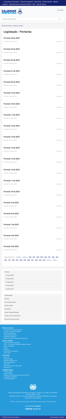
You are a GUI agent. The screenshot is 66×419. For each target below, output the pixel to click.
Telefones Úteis (8, 373)
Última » (55, 260)
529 (41, 257)
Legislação (5, 4)
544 (44, 260)
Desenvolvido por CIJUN (56, 417)
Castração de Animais (10, 336)
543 (40, 260)
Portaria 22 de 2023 (12, 60)
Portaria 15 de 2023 (12, 137)
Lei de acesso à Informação (11, 1)
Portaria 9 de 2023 (11, 203)
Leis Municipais (8, 295)
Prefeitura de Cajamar (12, 12)
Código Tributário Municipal (11, 312)
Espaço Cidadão (8, 341)
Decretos (6, 298)
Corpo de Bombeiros (9, 378)
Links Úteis (6, 355)
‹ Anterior (24, 257)
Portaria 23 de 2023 (12, 49)
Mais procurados (8, 328)
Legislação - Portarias (18, 25)
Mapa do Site (7, 367)
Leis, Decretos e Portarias (11, 351)
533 (57, 257)
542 (36, 260)
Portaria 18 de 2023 (12, 104)
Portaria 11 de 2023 (12, 181)
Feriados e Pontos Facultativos (12, 315)
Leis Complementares (10, 302)
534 (5, 260)
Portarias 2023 (10, 275)
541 (32, 260)
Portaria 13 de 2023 (12, 159)
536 (13, 260)
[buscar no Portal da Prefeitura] (28, 19)
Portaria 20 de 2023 (12, 82)
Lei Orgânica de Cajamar (10, 377)
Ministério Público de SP (10, 360)
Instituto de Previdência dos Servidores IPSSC (16, 375)
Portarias (6, 272)
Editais (5, 348)
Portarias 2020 (10, 285)
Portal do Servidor (47, 1)
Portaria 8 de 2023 (11, 214)
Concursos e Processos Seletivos (13, 330)
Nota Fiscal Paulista (9, 362)
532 (53, 257)
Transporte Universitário (10, 335)
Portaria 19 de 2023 (12, 93)
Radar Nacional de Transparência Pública (20, 4)
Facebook (25, 406)
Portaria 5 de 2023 (11, 246)
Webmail (55, 1)
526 (30, 257)
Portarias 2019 (10, 289)
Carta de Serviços (41, 4)
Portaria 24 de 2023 (12, 38)
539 (24, 260)
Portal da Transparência (26, 1)
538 (21, 260)
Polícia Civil (7, 364)
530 (45, 257)
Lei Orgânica (7, 309)
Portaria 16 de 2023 (12, 126)
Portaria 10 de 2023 (12, 192)
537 (17, 260)
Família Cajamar (8, 371)
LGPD (33, 4)
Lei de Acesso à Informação (11, 342)
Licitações (6, 349)
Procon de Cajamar (9, 346)
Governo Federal (8, 359)
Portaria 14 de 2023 (12, 148)
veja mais (58, 41)
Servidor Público (8, 305)
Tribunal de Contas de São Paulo (13, 366)
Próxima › (49, 260)
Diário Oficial (37, 1)
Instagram (27, 406)
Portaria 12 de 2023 (12, 170)
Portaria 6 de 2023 (11, 235)
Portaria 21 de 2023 (12, 71)
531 (49, 257)
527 (34, 257)
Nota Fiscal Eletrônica (10, 333)
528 (38, 257)
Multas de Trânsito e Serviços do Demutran (15, 338)
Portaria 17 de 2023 (12, 115)
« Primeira (18, 257)
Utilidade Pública (8, 370)
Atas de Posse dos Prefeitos (11, 319)
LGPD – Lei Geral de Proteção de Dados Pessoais (17, 344)
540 (28, 260)
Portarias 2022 (10, 278)
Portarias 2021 (10, 282)
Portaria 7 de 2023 (11, 224)
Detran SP (6, 357)
